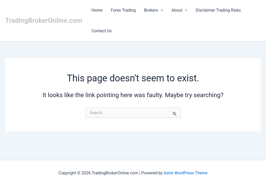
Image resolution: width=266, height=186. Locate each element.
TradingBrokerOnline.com (43, 20)
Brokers (153, 10)
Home (96, 10)
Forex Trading (123, 10)
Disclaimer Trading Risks (218, 10)
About (179, 10)
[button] (160, 10)
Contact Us (101, 30)
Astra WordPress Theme (185, 173)
